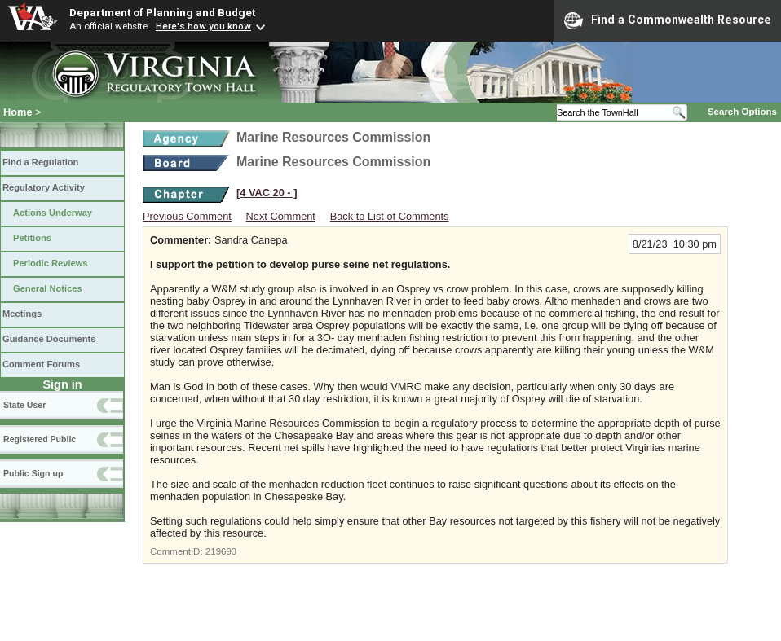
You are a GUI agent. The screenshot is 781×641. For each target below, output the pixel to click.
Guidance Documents (48, 339)
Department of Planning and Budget (162, 12)
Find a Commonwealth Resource (667, 20)
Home (18, 112)
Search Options (742, 111)
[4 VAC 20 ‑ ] (266, 193)
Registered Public (39, 439)
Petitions (32, 238)
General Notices (47, 288)
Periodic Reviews (50, 263)
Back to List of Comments (389, 216)
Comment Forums (41, 364)
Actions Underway (52, 212)
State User (24, 405)
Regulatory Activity (43, 187)
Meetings (22, 313)
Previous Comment (187, 216)
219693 (220, 551)
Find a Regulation (40, 162)
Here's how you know (203, 26)
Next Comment (280, 216)
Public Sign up (33, 473)
